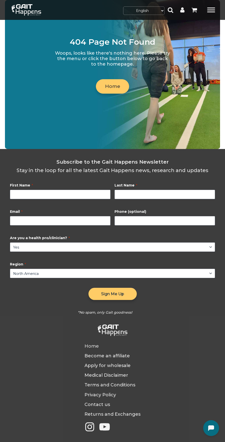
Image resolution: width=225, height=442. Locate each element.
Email (16, 211)
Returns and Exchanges (112, 414)
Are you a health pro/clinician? (40, 238)
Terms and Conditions (109, 385)
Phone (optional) (130, 211)
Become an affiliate (107, 356)
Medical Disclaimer (106, 375)
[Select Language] (144, 10)
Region (18, 264)
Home (112, 87)
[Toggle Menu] (211, 9)
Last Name (125, 185)
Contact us (97, 404)
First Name (21, 185)
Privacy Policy (100, 395)
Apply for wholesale (107, 365)
